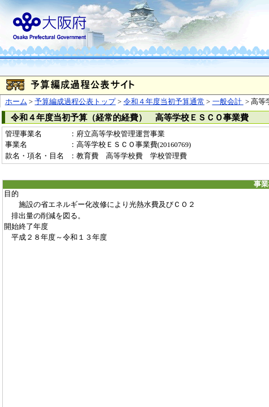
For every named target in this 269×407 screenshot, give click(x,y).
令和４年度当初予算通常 (163, 102)
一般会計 (228, 102)
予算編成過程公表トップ (75, 102)
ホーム (16, 102)
